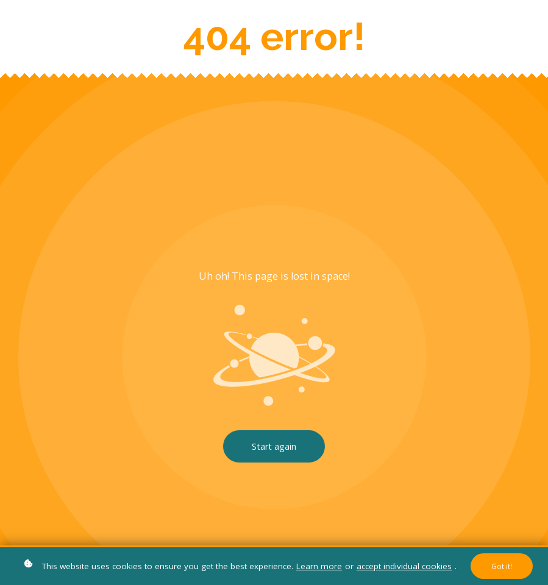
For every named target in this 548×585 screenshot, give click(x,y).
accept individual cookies (404, 566)
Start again (274, 446)
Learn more (319, 566)
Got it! (501, 566)
